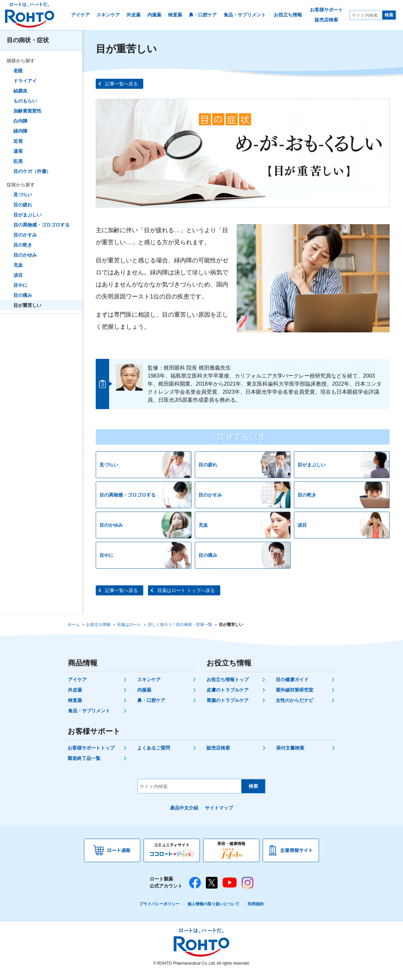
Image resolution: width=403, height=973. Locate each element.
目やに (20, 285)
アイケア (77, 679)
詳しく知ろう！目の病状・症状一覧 (180, 624)
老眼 (18, 70)
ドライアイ (25, 80)
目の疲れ (22, 204)
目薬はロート (129, 624)
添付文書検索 (290, 748)
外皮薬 (75, 690)
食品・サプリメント (89, 710)
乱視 (18, 161)
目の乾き (22, 245)
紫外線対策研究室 (294, 690)
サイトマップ (219, 807)
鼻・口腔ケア (151, 700)
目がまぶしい (27, 214)
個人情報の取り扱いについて (213, 904)
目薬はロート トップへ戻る (186, 590)
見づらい (22, 194)
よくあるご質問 (153, 748)
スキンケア (149, 679)
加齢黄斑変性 (27, 111)
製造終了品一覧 (84, 758)
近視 (18, 141)
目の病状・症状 (28, 40)
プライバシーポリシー (159, 904)
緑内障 (20, 131)
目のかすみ (25, 235)
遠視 (18, 151)
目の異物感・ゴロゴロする (41, 225)
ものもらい (25, 101)
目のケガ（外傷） (32, 171)
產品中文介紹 (184, 807)
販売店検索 (218, 748)
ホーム (74, 624)
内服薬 (144, 690)
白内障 (20, 121)
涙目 (18, 275)
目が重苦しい (27, 305)
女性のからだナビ (294, 700)
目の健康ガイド (292, 679)
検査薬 (75, 700)
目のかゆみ (25, 255)
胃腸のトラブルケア (228, 700)
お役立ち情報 (98, 624)
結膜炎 (20, 90)
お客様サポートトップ (91, 748)
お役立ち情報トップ (228, 679)
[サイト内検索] (366, 15)
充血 (18, 265)
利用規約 (256, 904)
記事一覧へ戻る (121, 83)
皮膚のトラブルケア (228, 690)
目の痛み (22, 295)
